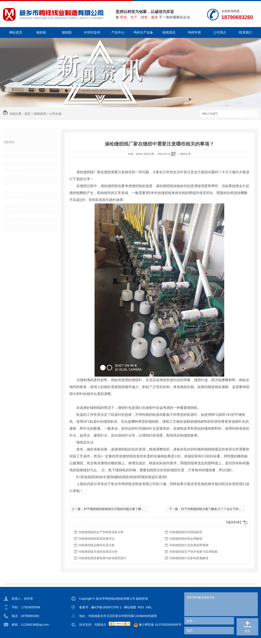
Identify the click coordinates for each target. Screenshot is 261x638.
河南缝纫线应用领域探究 (185, 532)
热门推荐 (17, 222)
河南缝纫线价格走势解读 (185, 538)
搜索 (250, 114)
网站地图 (130, 607)
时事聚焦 (17, 194)
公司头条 (56, 113)
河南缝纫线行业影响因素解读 (188, 558)
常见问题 (17, 180)
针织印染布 (92, 32)
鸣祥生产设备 (143, 32)
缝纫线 (67, 32)
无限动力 (100, 624)
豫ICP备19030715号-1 (106, 607)
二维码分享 (184, 153)
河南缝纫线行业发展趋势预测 (188, 545)
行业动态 (17, 167)
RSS (141, 607)
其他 (13, 208)
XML (149, 607)
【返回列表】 (234, 522)
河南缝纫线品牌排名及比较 (96, 545)
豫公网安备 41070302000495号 (155, 625)
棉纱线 (41, 32)
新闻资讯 (168, 32)
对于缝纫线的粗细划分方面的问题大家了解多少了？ (118, 509)
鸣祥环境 (194, 32)
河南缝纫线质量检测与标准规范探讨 (102, 558)
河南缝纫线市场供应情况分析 (98, 551)
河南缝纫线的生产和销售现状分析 (101, 532)
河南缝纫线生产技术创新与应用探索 (193, 551)
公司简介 (219, 32)
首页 (27, 113)
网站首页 (15, 32)
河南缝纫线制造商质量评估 (96, 538)
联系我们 (245, 32)
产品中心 (117, 32)
